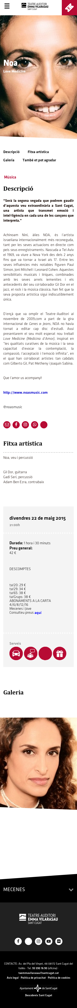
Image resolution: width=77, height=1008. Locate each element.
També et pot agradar (39, 160)
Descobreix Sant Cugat (38, 995)
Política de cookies (59, 977)
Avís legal (13, 977)
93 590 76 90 (39, 968)
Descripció (11, 152)
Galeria (8, 160)
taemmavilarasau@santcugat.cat (38, 973)
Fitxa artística (38, 152)
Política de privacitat (33, 977)
